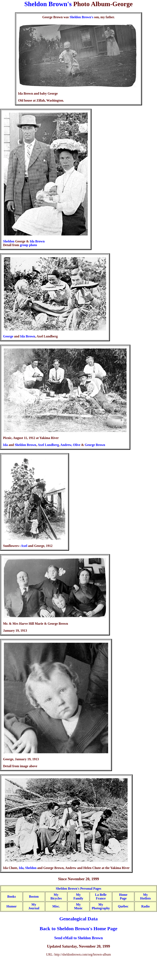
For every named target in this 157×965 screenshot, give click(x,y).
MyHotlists (145, 896)
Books (11, 896)
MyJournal (33, 906)
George (8, 336)
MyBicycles (56, 896)
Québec (123, 906)
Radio (145, 906)
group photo (28, 245)
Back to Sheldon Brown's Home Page (78, 928)
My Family (78, 896)
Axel (24, 546)
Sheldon (8, 241)
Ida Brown (37, 241)
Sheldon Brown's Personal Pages (78, 888)
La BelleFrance (101, 896)
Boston (34, 896)
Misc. (56, 906)
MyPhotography (101, 906)
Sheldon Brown (25, 445)
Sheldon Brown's (48, 4)
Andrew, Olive (70, 445)
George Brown (95, 445)
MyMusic (78, 906)
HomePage (123, 896)
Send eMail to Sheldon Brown (78, 938)
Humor (12, 906)
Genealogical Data (78, 918)
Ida (5, 445)
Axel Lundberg (48, 445)
